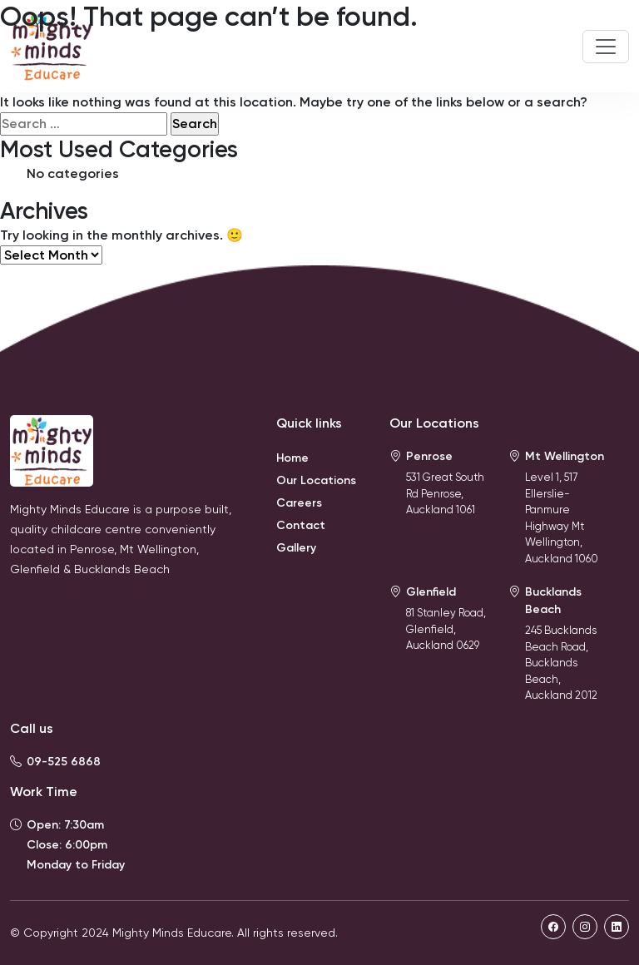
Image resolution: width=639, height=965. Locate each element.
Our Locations (316, 480)
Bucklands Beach (553, 600)
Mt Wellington (564, 456)
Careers (299, 503)
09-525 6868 (64, 762)
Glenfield (431, 592)
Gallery (296, 548)
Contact (300, 525)
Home (292, 458)
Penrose (429, 456)
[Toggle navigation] (605, 46)
